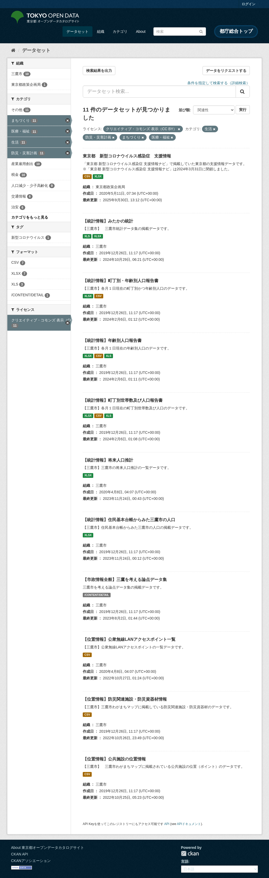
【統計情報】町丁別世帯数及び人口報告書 (123, 400)
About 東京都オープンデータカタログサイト (47, 847)
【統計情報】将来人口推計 (108, 460)
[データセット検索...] (159, 92)
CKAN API (19, 854)
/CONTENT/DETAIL (96, 594)
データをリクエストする (226, 70)
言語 (184, 861)
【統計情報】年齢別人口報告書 (112, 340)
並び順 (184, 110)
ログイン (248, 4)
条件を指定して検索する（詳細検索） (218, 83)
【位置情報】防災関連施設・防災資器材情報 (125, 699)
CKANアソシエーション (31, 861)
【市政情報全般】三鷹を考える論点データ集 (125, 579)
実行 (242, 110)
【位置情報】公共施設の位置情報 (114, 759)
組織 (100, 31)
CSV (87, 176)
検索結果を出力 (99, 70)
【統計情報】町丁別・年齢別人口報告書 (120, 280)
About (141, 31)
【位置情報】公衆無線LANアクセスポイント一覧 (129, 639)
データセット (77, 31)
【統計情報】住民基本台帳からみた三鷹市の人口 (129, 519)
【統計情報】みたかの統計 (108, 221)
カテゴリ (120, 31)
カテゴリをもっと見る (29, 217)
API (166, 824)
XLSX (97, 176)
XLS (87, 236)
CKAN (190, 853)
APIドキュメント (189, 824)
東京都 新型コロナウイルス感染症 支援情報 (127, 156)
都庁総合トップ (236, 31)
